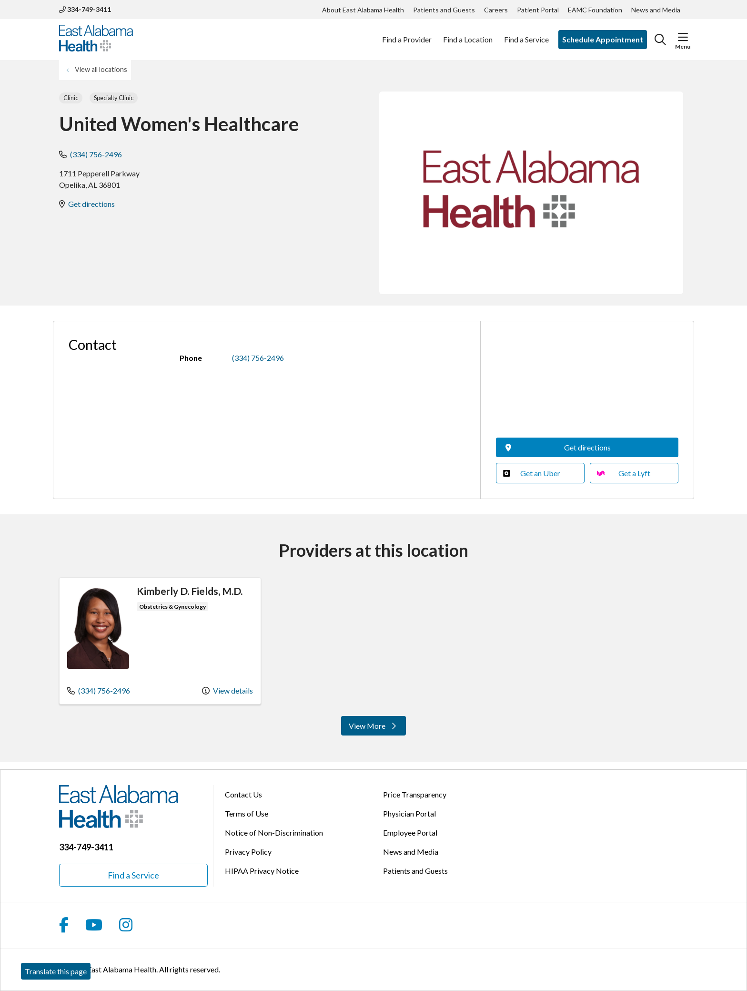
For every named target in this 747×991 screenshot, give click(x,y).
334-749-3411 (85, 9)
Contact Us (243, 794)
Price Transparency (414, 794)
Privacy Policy (248, 851)
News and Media (655, 10)
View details (227, 690)
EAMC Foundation (595, 10)
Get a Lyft (623, 473)
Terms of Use (246, 813)
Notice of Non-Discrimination (274, 832)
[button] (683, 37)
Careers (496, 10)
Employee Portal (410, 832)
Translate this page (56, 971)
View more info (160, 641)
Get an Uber (531, 473)
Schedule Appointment (602, 39)
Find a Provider (406, 34)
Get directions (91, 203)
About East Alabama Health (363, 10)
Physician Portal (409, 813)
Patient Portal (538, 10)
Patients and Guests (444, 10)
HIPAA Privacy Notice (262, 870)
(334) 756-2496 (96, 154)
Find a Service (526, 34)
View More (373, 725)
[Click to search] (660, 39)
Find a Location (467, 34)
